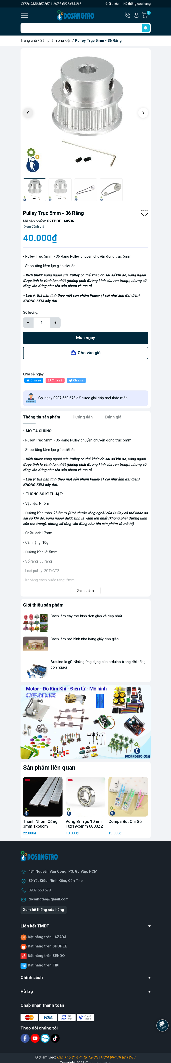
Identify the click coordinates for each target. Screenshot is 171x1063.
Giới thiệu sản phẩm (43, 605)
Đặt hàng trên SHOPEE (47, 946)
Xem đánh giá (34, 226)
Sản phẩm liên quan (49, 767)
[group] (85, 113)
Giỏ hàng (148, 15)
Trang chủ (29, 41)
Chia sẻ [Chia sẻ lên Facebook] (33, 380)
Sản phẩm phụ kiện (55, 41)
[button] (143, 113)
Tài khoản (136, 15)
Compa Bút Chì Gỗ (125, 821)
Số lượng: (30, 312)
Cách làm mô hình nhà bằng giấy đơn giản (85, 639)
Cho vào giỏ (89, 352)
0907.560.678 (40, 890)
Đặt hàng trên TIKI (43, 965)
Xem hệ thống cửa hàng (43, 910)
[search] (146, 28)
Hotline (128, 15)
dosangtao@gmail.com (49, 899)
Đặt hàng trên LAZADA (47, 937)
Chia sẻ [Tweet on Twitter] (75, 380)
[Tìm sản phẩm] (86, 28)
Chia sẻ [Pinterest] (54, 380)
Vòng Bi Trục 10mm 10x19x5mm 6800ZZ (84, 824)
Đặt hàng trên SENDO (46, 956)
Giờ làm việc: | (85, 1057)
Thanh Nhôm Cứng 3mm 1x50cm (40, 824)
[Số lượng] (42, 322)
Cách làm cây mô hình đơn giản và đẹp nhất (86, 616)
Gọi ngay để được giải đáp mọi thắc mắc (82, 398)
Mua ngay (85, 337)
